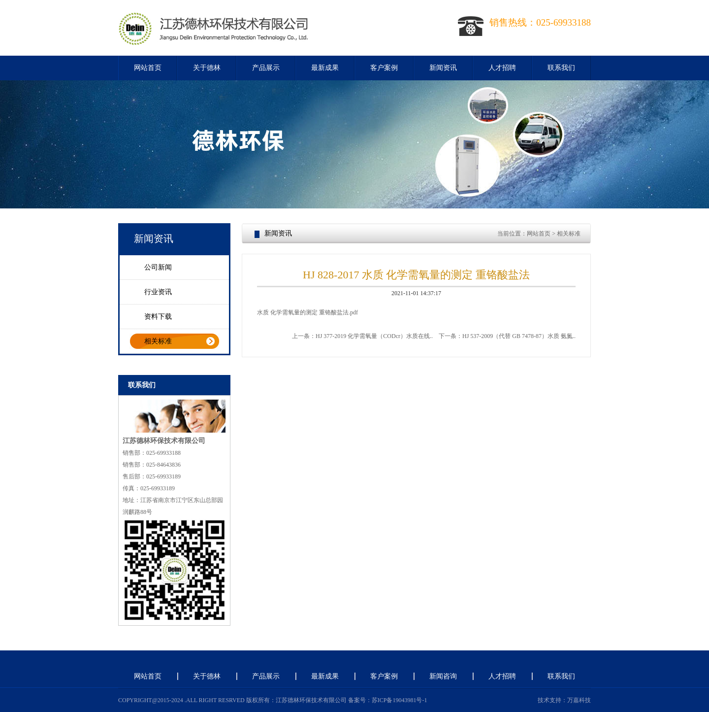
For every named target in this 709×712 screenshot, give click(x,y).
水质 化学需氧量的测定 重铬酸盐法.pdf (307, 312)
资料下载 (158, 316)
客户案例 (384, 67)
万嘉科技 (579, 700)
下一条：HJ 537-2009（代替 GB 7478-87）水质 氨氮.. (507, 336)
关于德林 (207, 67)
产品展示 (266, 67)
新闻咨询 (443, 676)
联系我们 (561, 67)
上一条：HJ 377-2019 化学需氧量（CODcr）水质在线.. (362, 336)
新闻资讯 (443, 67)
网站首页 (147, 67)
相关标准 (158, 341)
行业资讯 (158, 292)
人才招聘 (502, 67)
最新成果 (325, 67)
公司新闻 (158, 267)
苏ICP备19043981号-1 (399, 700)
